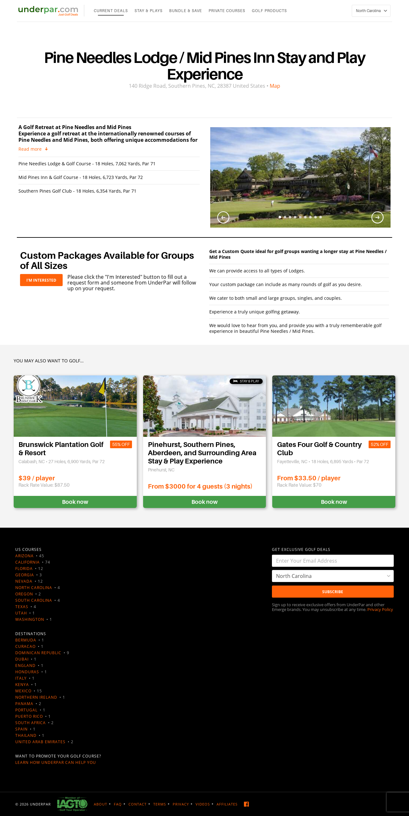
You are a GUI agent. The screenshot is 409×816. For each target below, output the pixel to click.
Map (275, 85)
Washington (29, 619)
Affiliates (227, 804)
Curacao (25, 646)
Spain (21, 729)
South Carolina (33, 600)
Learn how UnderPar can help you (55, 762)
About (100, 804)
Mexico (23, 691)
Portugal (26, 710)
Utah (21, 613)
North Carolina (33, 587)
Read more (30, 149)
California (27, 562)
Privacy (181, 804)
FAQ (118, 804)
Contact (137, 804)
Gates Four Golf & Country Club (319, 449)
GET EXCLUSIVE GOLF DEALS (301, 549)
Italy (21, 678)
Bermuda (25, 640)
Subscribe (332, 591)
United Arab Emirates (40, 741)
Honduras (27, 672)
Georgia (24, 575)
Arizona (24, 556)
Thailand (26, 735)
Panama (24, 703)
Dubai (22, 659)
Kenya (22, 684)
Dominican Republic (38, 652)
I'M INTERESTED (41, 280)
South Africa (30, 722)
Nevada (23, 581)
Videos (203, 804)
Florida (24, 568)
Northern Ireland (36, 697)
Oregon (24, 594)
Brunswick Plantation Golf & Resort (60, 449)
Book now (75, 502)
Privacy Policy (380, 609)
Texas (21, 606)
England (25, 665)
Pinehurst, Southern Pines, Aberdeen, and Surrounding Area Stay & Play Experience (202, 453)
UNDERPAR (40, 804)
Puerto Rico (29, 716)
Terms (159, 804)
